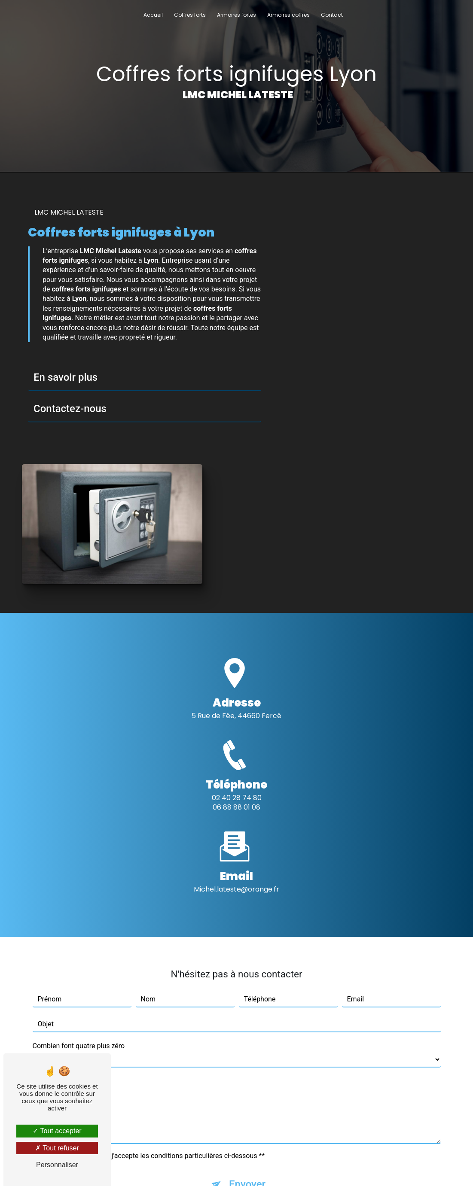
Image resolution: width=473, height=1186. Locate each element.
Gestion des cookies (328, 1167)
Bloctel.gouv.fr (201, 1102)
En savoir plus (66, 378)
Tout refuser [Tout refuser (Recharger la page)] (57, 1148)
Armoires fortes (236, 14)
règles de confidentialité (217, 1047)
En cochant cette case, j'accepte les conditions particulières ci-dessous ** (153, 991)
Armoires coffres (288, 14)
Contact (332, 14)
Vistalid (130, 1167)
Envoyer (247, 1020)
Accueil (153, 14)
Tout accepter (57, 1130)
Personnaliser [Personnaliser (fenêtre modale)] (57, 1164)
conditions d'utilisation (308, 1047)
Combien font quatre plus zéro (79, 881)
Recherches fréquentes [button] (236, 1150)
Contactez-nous (70, 409)
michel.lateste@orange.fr (236, 724)
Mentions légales (261, 1167)
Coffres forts (190, 14)
